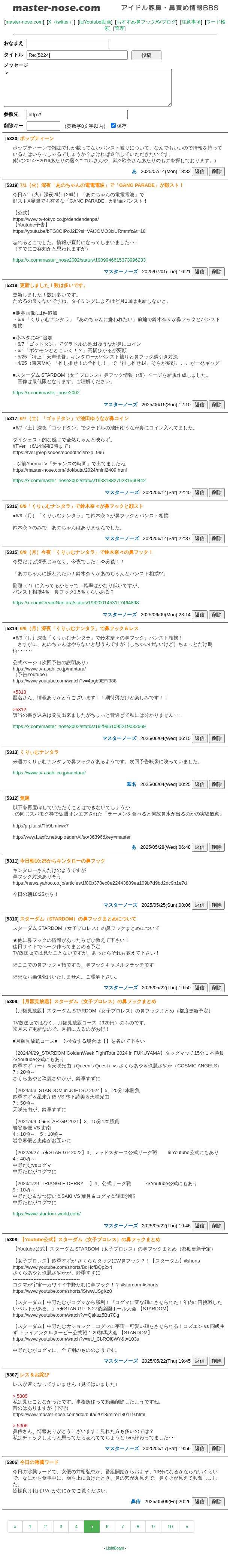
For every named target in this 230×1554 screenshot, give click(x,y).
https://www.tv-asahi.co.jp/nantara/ (49, 773)
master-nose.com (24, 22)
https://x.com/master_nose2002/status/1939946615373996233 (79, 260)
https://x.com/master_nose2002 (46, 392)
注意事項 (191, 22)
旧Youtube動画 (95, 22)
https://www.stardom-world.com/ (47, 1214)
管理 (119, 28)
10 (170, 1526)
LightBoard (115, 1548)
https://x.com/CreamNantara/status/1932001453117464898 (76, 602)
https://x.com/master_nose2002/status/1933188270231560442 (79, 480)
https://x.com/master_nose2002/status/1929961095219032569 (79, 726)
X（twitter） (61, 22)
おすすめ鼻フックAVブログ (146, 22)
